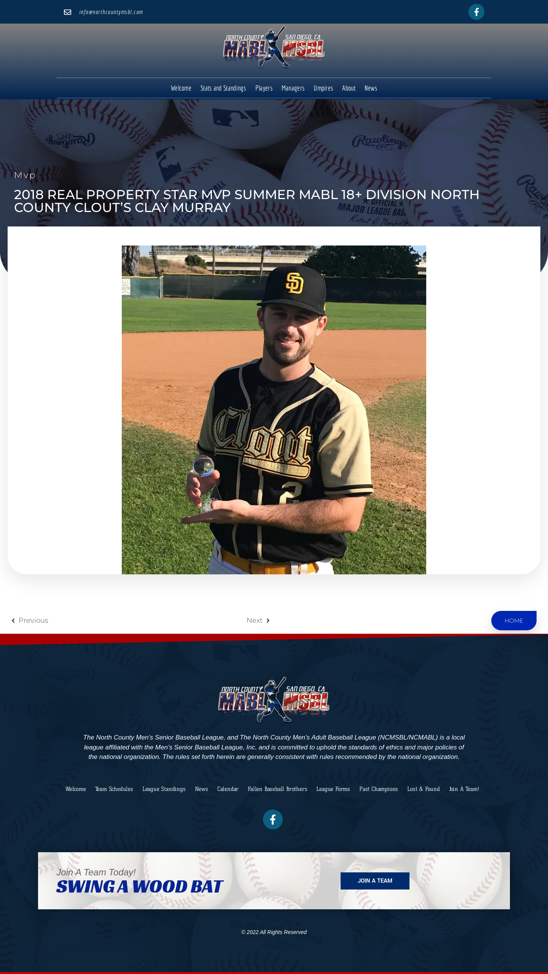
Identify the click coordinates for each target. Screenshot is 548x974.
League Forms (333, 789)
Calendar (228, 789)
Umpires (323, 88)
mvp (25, 175)
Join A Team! (464, 789)
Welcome (181, 88)
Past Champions (378, 789)
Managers (293, 88)
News (371, 88)
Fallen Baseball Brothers (277, 789)
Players (263, 88)
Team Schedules (114, 789)
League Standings (164, 789)
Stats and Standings (223, 88)
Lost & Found (423, 789)
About (348, 88)
